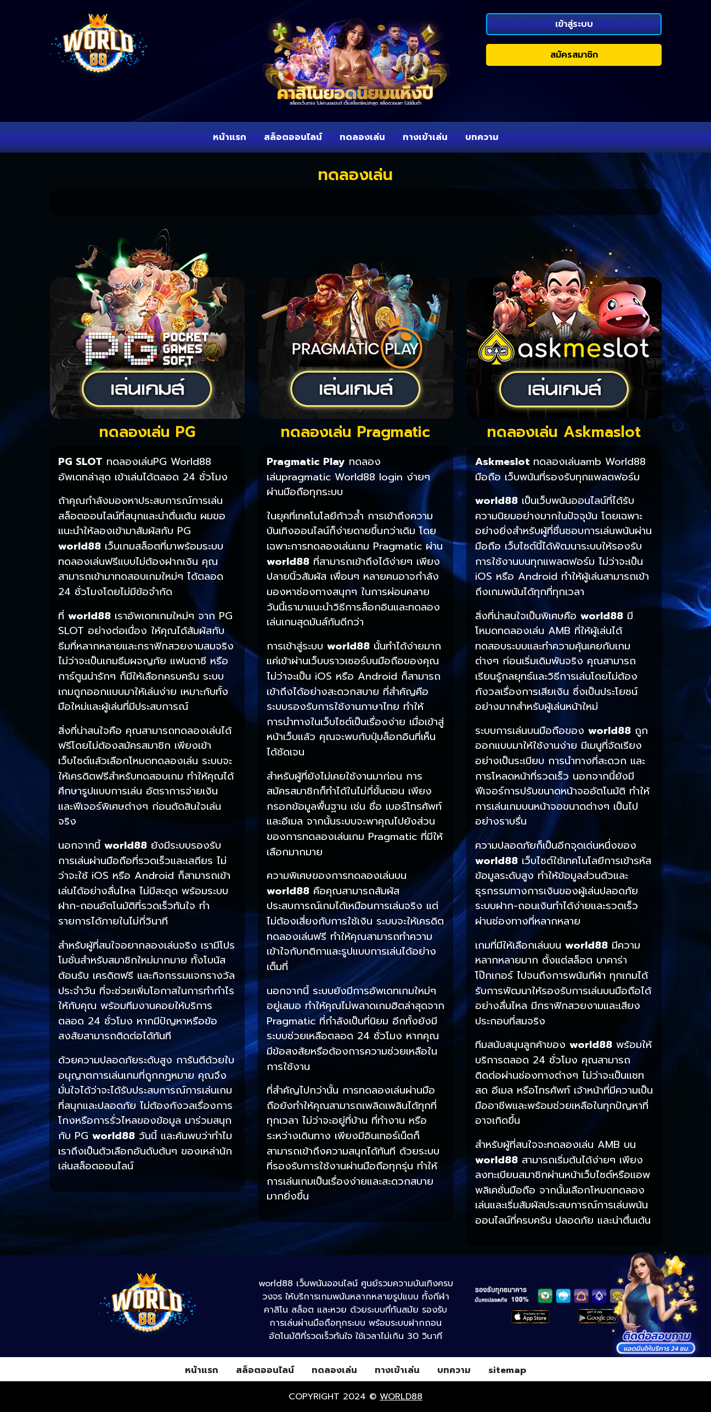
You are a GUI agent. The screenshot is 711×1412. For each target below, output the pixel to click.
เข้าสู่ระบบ (574, 24)
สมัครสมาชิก (574, 54)
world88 (401, 1396)
